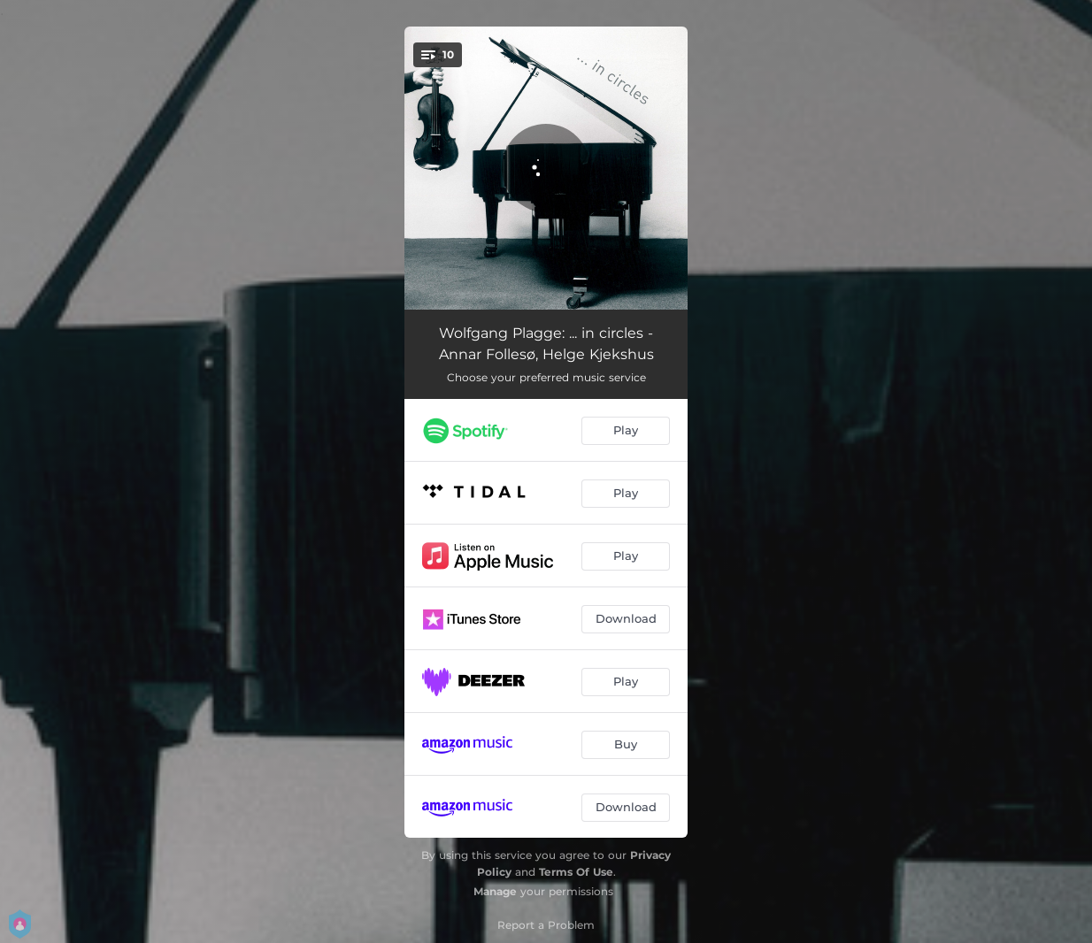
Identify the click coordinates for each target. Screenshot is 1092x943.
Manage (495, 891)
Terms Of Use (576, 871)
